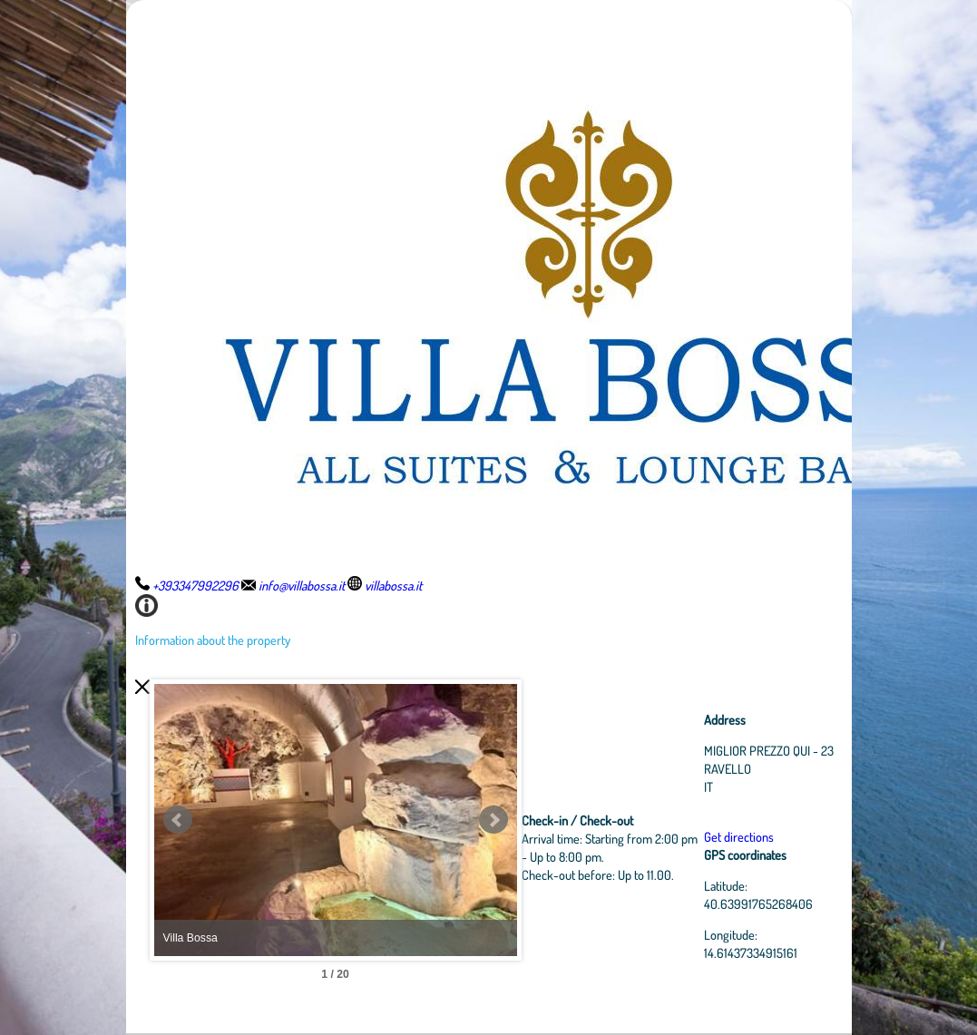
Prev (177, 820)
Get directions (739, 836)
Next (493, 820)
